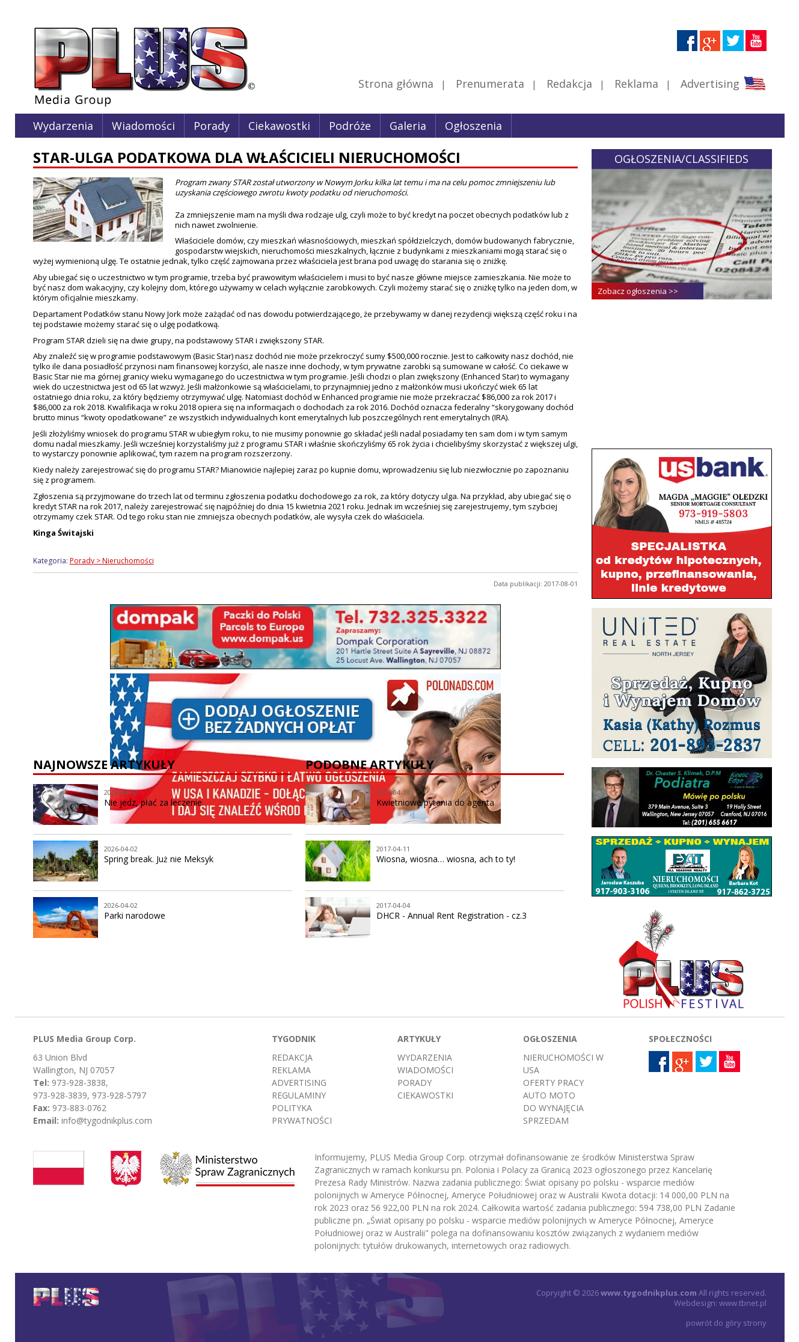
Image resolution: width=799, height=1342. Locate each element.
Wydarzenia (63, 125)
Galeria (408, 125)
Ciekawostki (279, 125)
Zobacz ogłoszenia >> (638, 291)
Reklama (636, 83)
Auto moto (549, 1095)
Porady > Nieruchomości (112, 561)
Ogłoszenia (473, 125)
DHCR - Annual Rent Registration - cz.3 (451, 915)
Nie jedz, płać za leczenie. (154, 802)
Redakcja (569, 83)
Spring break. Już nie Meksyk (158, 859)
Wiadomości (143, 125)
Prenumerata (490, 83)
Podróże (350, 125)
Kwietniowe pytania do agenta (435, 802)
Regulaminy (299, 1095)
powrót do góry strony (726, 1322)
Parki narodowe (134, 915)
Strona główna (395, 83)
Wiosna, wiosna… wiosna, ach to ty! (445, 859)
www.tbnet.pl (743, 1303)
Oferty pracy (553, 1082)
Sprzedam (546, 1120)
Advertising (723, 83)
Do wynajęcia (553, 1108)
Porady (212, 125)
